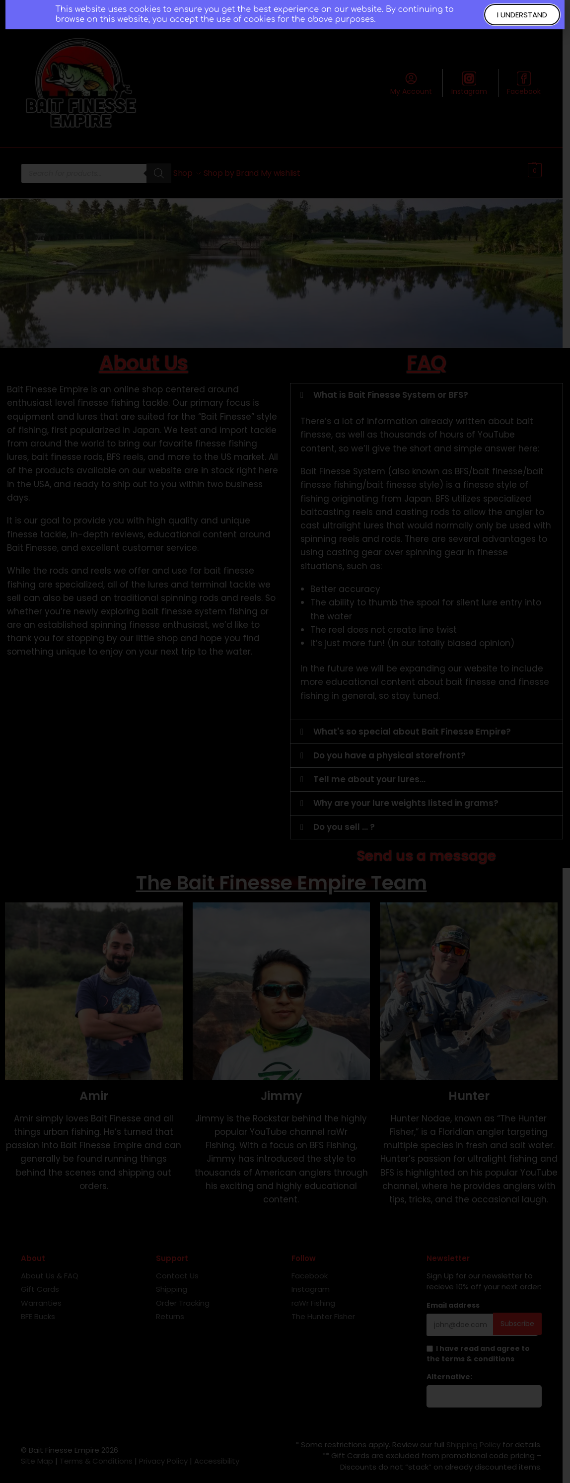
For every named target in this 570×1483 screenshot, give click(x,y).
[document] (285, 741)
